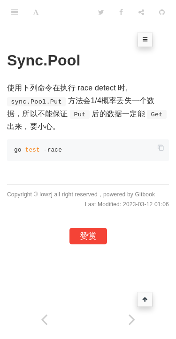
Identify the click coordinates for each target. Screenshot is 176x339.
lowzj (46, 194)
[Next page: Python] (132, 319)
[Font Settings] (35, 12)
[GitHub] (162, 12)
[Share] (141, 12)
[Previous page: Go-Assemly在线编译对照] (44, 319)
